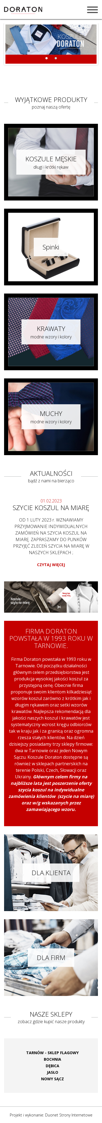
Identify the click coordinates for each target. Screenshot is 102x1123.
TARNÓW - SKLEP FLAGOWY (52, 1052)
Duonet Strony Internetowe (68, 1115)
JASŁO (52, 1072)
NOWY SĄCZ (52, 1078)
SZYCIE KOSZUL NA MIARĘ (51, 507)
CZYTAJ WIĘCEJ (51, 564)
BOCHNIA (52, 1059)
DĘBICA (52, 1065)
